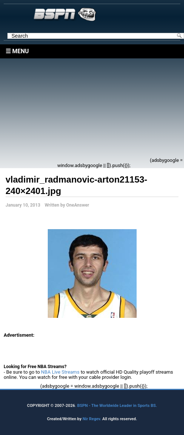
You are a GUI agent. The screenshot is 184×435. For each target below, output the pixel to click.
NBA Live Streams (60, 372)
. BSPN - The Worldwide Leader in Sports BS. (116, 405)
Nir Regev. (92, 419)
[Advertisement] (77, 110)
